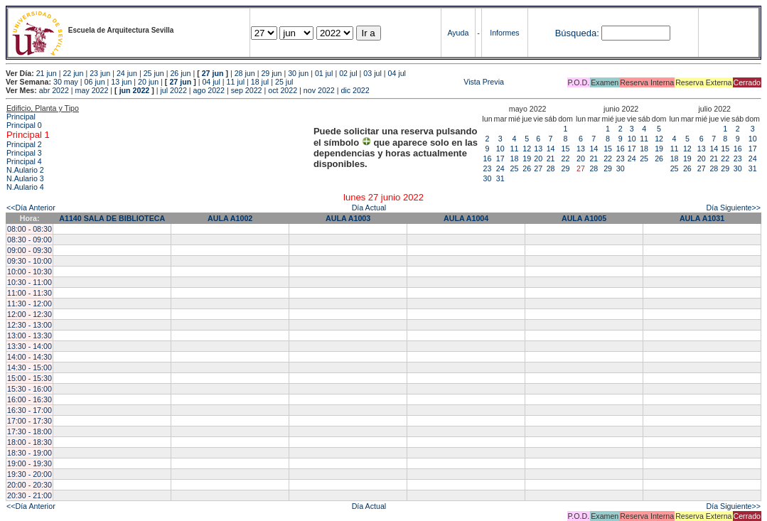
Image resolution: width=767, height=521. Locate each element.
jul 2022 (174, 90)
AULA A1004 (466, 218)
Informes (504, 32)
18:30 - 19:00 (29, 453)
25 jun (154, 73)
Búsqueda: (577, 33)
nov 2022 (319, 90)
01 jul (324, 73)
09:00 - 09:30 (29, 250)
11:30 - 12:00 (29, 303)
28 (551, 168)
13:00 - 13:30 (29, 335)
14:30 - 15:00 (29, 367)
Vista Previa (399, 81)
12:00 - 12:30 (29, 314)
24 (500, 168)
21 (551, 158)
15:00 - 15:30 (29, 378)
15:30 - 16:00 (29, 389)
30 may (65, 81)
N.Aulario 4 (25, 187)
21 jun (46, 73)
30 (487, 178)
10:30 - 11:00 (29, 282)
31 (500, 178)
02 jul (348, 73)
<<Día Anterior (30, 207)
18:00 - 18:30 (29, 442)
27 (538, 168)
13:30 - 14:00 (29, 346)
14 (551, 148)
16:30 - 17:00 (29, 410)
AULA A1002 (230, 218)
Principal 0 (24, 125)
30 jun (298, 73)
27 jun (213, 73)
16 (487, 158)
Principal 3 (24, 153)
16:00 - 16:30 (29, 399)
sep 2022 (246, 90)
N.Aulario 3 (25, 178)
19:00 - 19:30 (29, 463)
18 (514, 158)
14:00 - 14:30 (29, 357)
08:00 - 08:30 (29, 229)
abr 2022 (54, 90)
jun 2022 (134, 90)
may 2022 (92, 90)
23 (487, 168)
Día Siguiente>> (734, 207)
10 (500, 148)
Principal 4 (24, 161)
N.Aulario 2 (25, 170)
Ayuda (457, 32)
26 (526, 168)
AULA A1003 (348, 218)
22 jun (73, 73)
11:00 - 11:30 (29, 293)
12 (526, 148)
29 (566, 168)
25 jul (284, 81)
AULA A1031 (702, 218)
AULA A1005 (584, 218)
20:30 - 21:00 (29, 495)
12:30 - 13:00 (29, 325)
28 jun (245, 73)
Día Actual (369, 207)
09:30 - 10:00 (29, 261)
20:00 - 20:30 (29, 484)
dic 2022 (354, 90)
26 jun (180, 73)
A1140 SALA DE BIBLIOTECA (112, 218)
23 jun (100, 73)
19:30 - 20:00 (29, 474)
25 (514, 168)
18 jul (260, 81)
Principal (21, 116)
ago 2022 (209, 90)
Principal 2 (24, 144)
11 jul (236, 81)
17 (500, 158)
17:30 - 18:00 (29, 431)
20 (538, 158)
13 (538, 148)
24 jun (127, 73)
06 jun (95, 81)
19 (526, 158)
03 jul (372, 73)
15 (566, 148)
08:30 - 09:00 (29, 239)
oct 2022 (282, 90)
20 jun (148, 81)
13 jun (121, 81)
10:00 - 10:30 (29, 271)
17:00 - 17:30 (29, 421)
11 (514, 148)
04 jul (397, 73)
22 (566, 158)
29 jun (271, 73)
